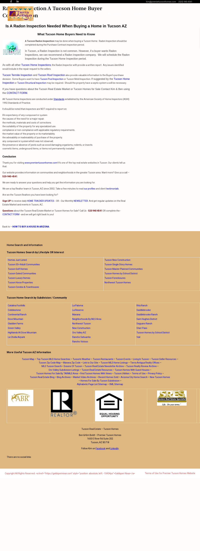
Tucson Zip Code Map (50, 362)
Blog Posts (139, 13)
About (95, 13)
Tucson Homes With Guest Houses (132, 370)
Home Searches (116, 13)
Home (83, 13)
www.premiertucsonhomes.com (41, 162)
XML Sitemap (116, 384)
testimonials (112, 188)
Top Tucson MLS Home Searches (53, 359)
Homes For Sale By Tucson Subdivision (100, 380)
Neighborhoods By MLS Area (86, 319)
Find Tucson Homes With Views (96, 373)
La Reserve (78, 310)
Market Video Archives (84, 377)
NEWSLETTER (81, 201)
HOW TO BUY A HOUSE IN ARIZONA (30, 226)
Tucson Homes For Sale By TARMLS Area (57, 373)
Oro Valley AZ (79, 332)
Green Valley (14, 328)
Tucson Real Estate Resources (97, 370)
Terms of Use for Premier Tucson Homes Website (170, 473)
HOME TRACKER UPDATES (40, 201)
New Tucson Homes (160, 377)
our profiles (89, 188)
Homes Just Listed (17, 260)
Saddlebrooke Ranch (147, 314)
